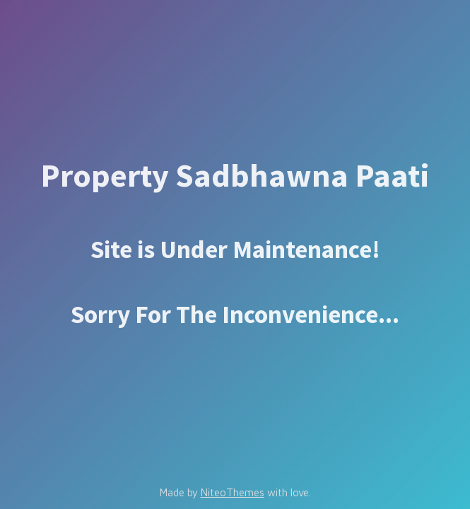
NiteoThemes (232, 492)
